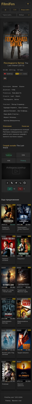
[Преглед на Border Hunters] (8, 218)
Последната (8, 99)
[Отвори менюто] (28, 4)
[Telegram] (16, 183)
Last (12, 96)
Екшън (21, 86)
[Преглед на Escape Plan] (8, 312)
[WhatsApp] (24, 183)
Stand (18, 96)
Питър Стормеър (18, 104)
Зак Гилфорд (22, 111)
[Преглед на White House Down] (8, 343)
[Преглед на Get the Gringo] (24, 375)
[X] (11, 183)
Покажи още (25, 126)
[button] (5, 10)
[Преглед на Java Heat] (24, 312)
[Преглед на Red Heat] (8, 250)
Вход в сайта (25, 10)
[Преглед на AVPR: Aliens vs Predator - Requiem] (24, 218)
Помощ (7, 400)
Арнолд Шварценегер (12, 120)
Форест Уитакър (10, 117)
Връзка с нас (17, 400)
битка (17, 99)
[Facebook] (7, 183)
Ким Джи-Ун (16, 93)
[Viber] (20, 183)
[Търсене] (8, 15)
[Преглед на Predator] (24, 250)
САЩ (13, 90)
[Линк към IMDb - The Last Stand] (21, 73)
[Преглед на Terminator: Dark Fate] (24, 281)
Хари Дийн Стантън (11, 114)
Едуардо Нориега (10, 107)
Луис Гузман (23, 107)
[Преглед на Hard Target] (24, 343)
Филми (14, 86)
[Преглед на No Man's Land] (8, 281)
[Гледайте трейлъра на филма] (8, 73)
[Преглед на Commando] (8, 375)
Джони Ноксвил (10, 111)
